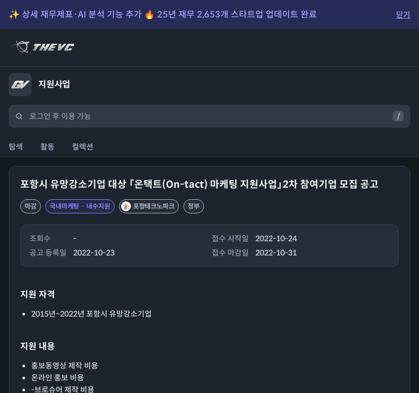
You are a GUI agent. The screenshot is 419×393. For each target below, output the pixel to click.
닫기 (403, 15)
